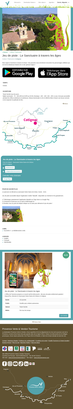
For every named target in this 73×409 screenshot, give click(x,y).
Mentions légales (13, 340)
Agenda (51, 2)
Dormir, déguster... (63, 2)
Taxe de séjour (35, 342)
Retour (65, 103)
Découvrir (17, 2)
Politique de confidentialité (27, 340)
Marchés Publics (25, 342)
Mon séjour (42, 2)
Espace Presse (6, 342)
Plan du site (15, 342)
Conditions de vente (41, 340)
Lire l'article (63, 315)
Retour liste (36, 322)
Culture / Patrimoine (16, 52)
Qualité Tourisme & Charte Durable (58, 340)
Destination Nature (30, 2)
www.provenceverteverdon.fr (16, 357)
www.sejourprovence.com (41, 357)
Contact (4, 340)
